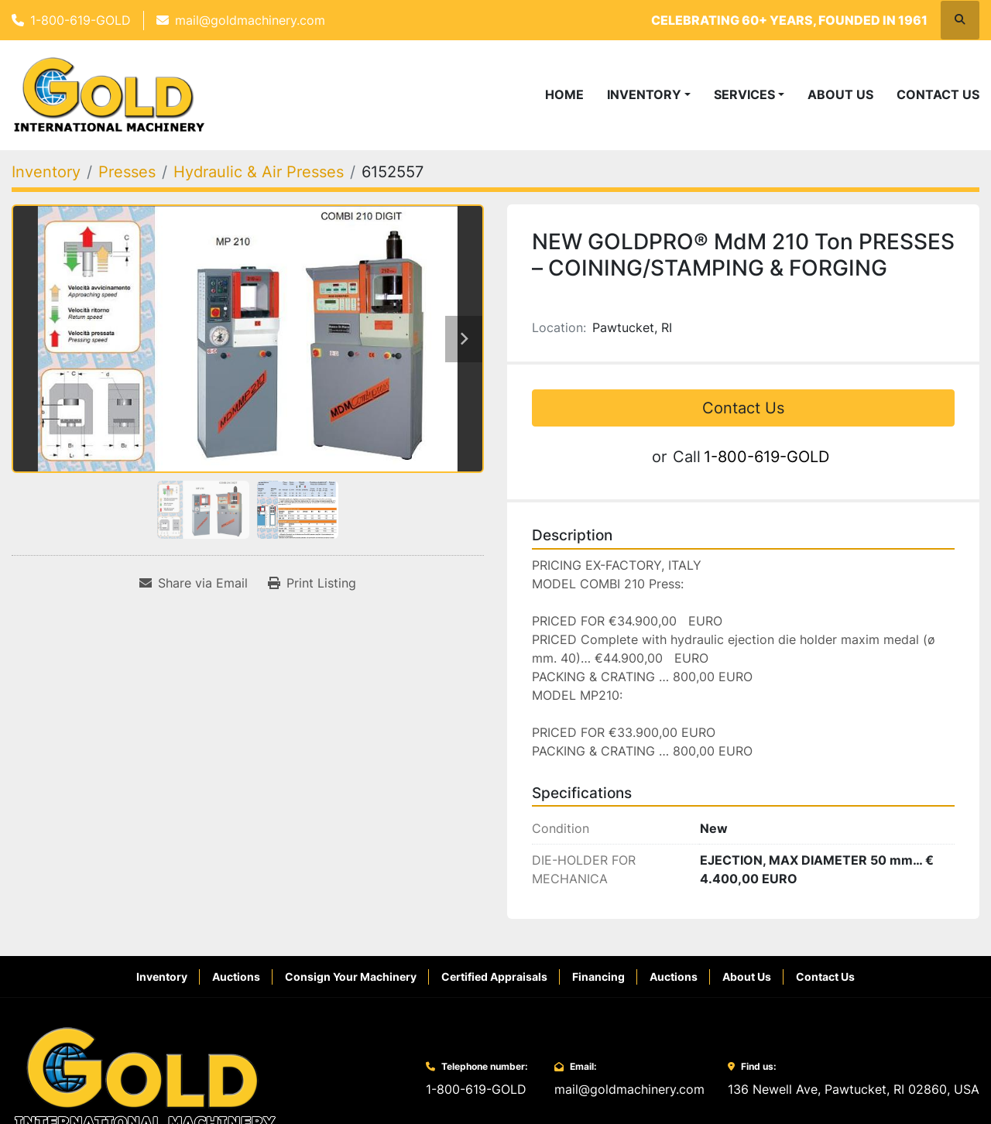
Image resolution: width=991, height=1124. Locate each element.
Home (564, 94)
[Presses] (127, 172)
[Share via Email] (193, 583)
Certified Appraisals (494, 976)
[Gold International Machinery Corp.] (145, 1077)
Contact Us (938, 94)
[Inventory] (46, 172)
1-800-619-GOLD (80, 20)
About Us (840, 94)
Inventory (644, 94)
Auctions (236, 976)
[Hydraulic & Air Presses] (258, 172)
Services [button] (744, 94)
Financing (598, 976)
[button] (649, 94)
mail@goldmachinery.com (250, 20)
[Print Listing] (312, 583)
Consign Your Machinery (351, 976)
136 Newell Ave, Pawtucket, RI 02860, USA (853, 1089)
